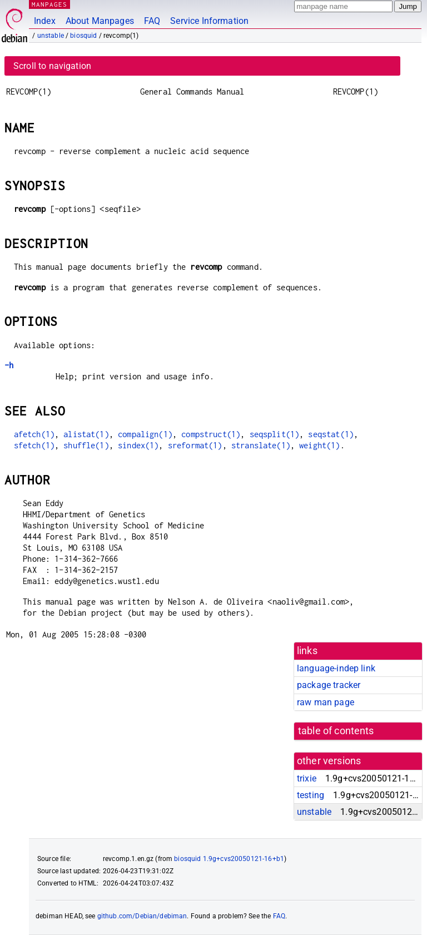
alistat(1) (86, 434)
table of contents (336, 730)
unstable (50, 35)
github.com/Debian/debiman (142, 916)
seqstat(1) (331, 434)
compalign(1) (145, 434)
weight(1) (319, 445)
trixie (306, 778)
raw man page (325, 702)
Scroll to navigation (52, 66)
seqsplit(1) (275, 434)
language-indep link (336, 668)
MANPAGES (49, 4)
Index (45, 21)
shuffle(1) (86, 445)
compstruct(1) (210, 434)
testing (310, 795)
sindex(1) (138, 445)
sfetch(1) (34, 445)
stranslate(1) (260, 445)
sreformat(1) (195, 445)
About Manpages (100, 21)
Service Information (209, 21)
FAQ (152, 21)
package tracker (328, 685)
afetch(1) (34, 434)
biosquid (83, 35)
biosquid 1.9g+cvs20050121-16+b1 (229, 859)
